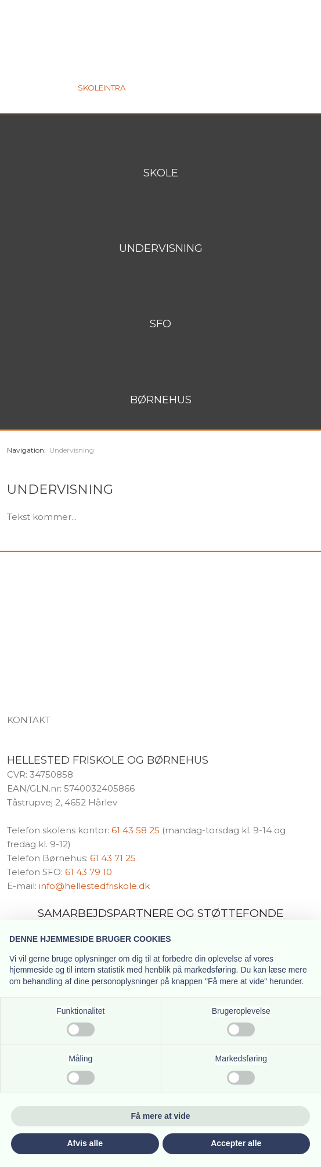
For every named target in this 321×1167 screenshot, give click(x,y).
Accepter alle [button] (236, 1143)
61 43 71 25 (113, 857)
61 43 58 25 (135, 830)
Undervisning (71, 450)
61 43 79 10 (88, 871)
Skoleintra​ (101, 87)
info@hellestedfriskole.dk (94, 885)
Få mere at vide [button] (160, 1116)
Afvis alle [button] (85, 1143)
